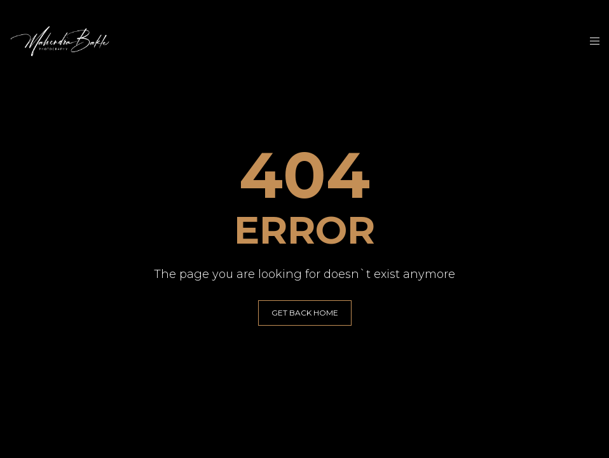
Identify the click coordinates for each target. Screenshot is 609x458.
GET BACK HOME (304, 312)
